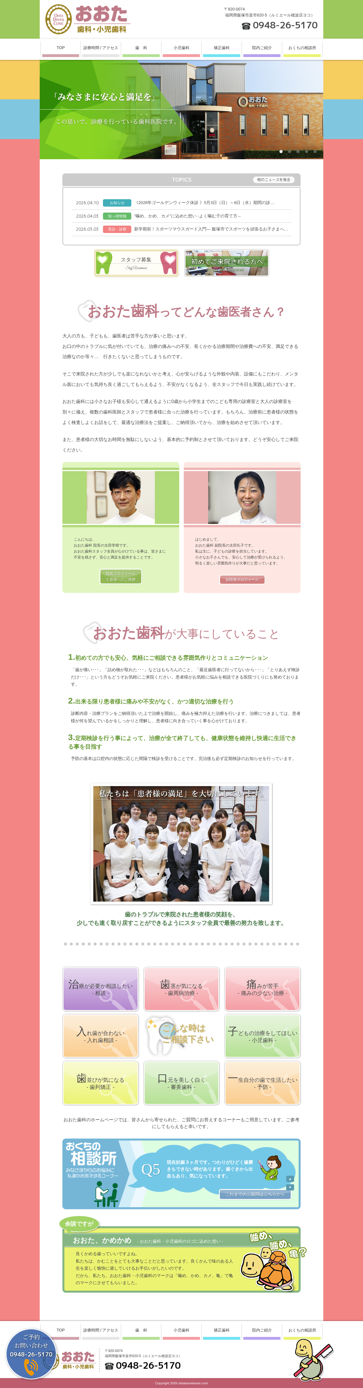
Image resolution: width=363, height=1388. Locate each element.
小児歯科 (181, 47)
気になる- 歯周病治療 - (181, 987)
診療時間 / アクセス (101, 47)
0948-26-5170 (285, 25)
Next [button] (290, 1187)
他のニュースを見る (273, 179)
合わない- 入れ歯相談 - (100, 1034)
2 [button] (291, 153)
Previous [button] (290, 1179)
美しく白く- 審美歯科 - (181, 1081)
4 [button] (308, 153)
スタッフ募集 (136, 264)
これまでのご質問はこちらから (255, 1194)
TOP (61, 47)
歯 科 (141, 47)
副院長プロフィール (242, 580)
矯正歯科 (222, 47)
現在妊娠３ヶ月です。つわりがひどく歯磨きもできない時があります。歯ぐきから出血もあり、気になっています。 (210, 1169)
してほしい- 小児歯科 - (262, 1034)
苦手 (262, 987)
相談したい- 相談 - (100, 987)
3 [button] (299, 153)
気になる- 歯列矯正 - (100, 1081)
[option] (181, 109)
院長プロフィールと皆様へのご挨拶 (121, 576)
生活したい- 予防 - (262, 1081)
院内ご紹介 (262, 47)
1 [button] (282, 153)
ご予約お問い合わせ (31, 1345)
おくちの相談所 (302, 47)
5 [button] (316, 153)
